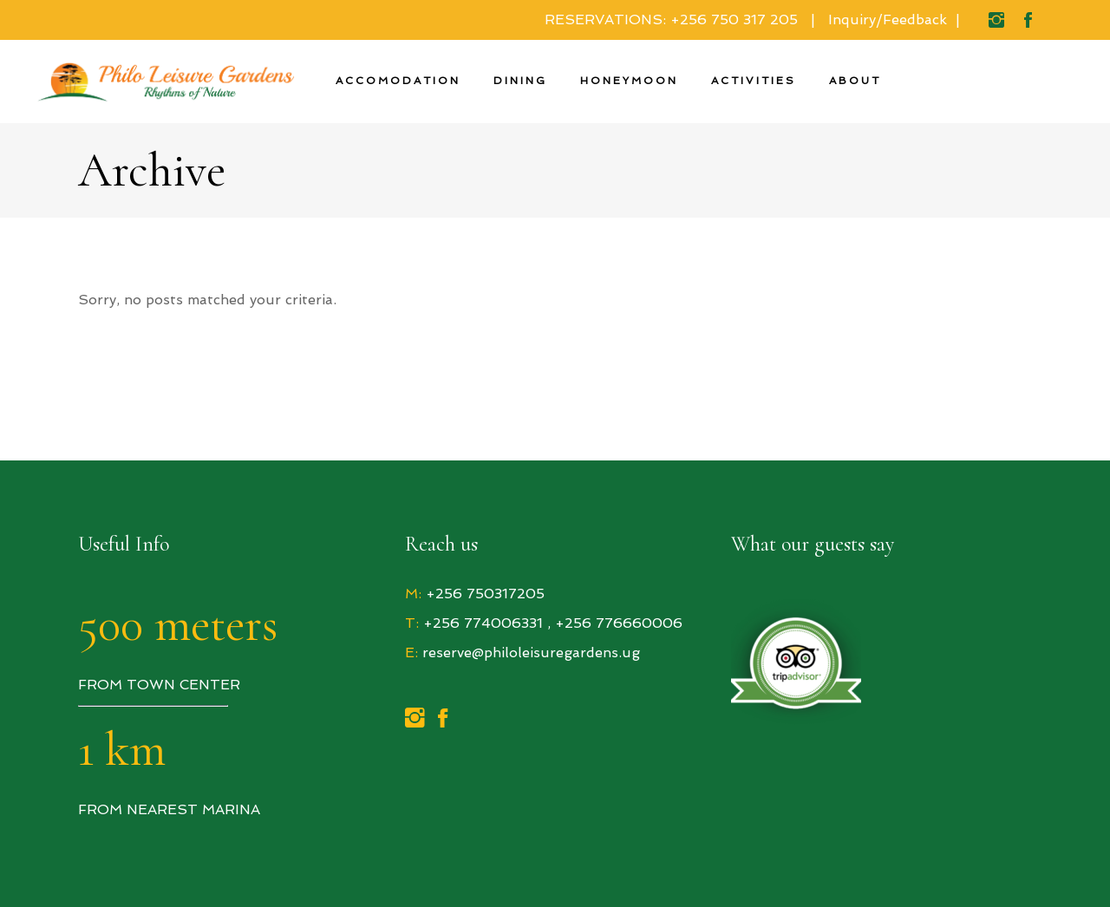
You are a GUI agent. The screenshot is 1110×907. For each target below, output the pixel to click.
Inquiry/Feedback (887, 19)
